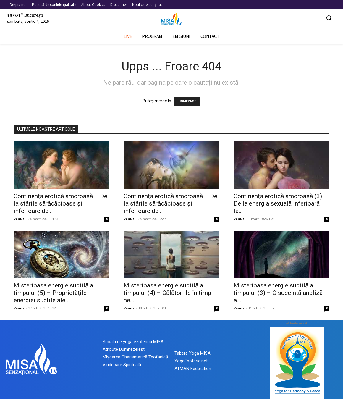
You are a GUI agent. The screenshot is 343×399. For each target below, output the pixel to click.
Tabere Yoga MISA (192, 353)
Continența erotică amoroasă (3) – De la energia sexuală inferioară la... (281, 203)
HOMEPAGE (187, 101)
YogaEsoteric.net (191, 361)
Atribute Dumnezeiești (124, 349)
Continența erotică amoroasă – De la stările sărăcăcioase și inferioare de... (60, 203)
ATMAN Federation (192, 368)
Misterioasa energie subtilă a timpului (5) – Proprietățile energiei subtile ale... (53, 293)
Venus (19, 219)
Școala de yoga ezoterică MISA (133, 341)
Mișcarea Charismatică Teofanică (135, 357)
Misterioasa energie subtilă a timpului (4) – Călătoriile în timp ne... (167, 293)
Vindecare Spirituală (122, 364)
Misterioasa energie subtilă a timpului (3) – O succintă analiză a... (278, 293)
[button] (329, 18)
